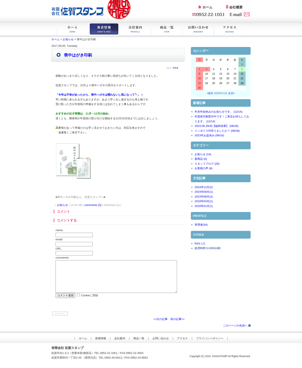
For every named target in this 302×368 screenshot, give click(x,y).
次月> (231, 93)
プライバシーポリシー (209, 344)
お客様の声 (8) (203, 168)
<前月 (210, 93)
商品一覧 (166, 29)
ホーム (207, 7)
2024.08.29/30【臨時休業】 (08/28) (216, 125)
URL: (59, 248)
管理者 (199, 224)
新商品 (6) (201, 158)
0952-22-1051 (108, 359)
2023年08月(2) (204, 196)
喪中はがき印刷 (78, 55)
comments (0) (93, 205)
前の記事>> (178, 325)
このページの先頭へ (235, 331)
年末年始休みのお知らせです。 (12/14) (218, 111)
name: (59, 230)
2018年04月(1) (204, 201)
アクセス (229, 29)
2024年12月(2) (204, 187)
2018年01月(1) (204, 206)
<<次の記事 (161, 325)
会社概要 (236, 7)
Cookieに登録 (89, 301)
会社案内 (135, 29)
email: (59, 239)
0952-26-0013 (113, 363)
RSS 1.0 (200, 243)
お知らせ (68, 39)
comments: (62, 257)
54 (205, 224)
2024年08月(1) (204, 191)
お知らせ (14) (203, 154)
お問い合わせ (198, 29)
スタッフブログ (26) (207, 163)
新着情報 (104, 29)
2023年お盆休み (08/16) (209, 135)
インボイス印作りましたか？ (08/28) (217, 130)
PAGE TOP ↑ (60, 320)
